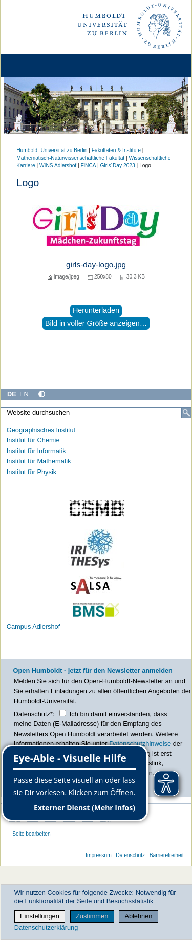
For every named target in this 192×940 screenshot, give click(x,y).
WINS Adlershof (57, 165)
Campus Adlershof (33, 626)
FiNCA (88, 165)
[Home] (37, 65)
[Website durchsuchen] (96, 412)
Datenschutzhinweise (140, 743)
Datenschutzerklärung (46, 927)
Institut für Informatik (36, 451)
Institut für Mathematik (39, 461)
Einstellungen (39, 916)
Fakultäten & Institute (116, 150)
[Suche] (186, 412)
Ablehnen (138, 916)
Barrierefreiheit (167, 855)
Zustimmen (92, 916)
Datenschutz (130, 855)
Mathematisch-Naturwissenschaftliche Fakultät (70, 158)
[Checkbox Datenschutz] (62, 713)
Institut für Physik (31, 472)
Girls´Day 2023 (117, 165)
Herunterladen (96, 310)
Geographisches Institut (41, 430)
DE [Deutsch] (11, 394)
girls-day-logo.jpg (96, 264)
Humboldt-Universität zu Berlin (51, 150)
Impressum (99, 855)
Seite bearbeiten (31, 834)
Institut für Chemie (33, 440)
